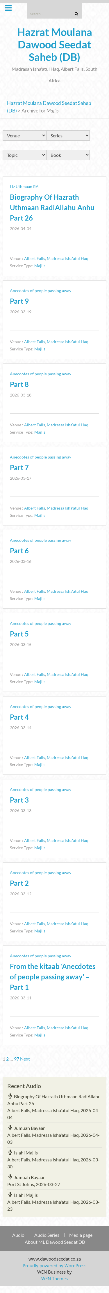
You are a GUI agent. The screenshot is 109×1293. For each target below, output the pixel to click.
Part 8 (19, 384)
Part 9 (19, 301)
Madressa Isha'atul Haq (67, 258)
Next (25, 1058)
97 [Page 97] (16, 1058)
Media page (80, 1235)
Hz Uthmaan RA (24, 186)
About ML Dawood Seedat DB (55, 1242)
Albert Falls (34, 258)
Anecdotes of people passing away (40, 290)
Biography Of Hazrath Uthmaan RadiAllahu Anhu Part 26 (52, 207)
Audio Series (46, 1235)
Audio (18, 1235)
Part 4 (19, 717)
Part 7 (19, 467)
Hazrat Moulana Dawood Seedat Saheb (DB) (54, 44)
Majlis (39, 265)
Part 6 (19, 550)
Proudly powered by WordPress (54, 1265)
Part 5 (19, 634)
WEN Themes (54, 1278)
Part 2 (19, 883)
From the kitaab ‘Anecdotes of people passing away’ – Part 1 (52, 976)
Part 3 (19, 800)
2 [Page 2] (7, 1058)
